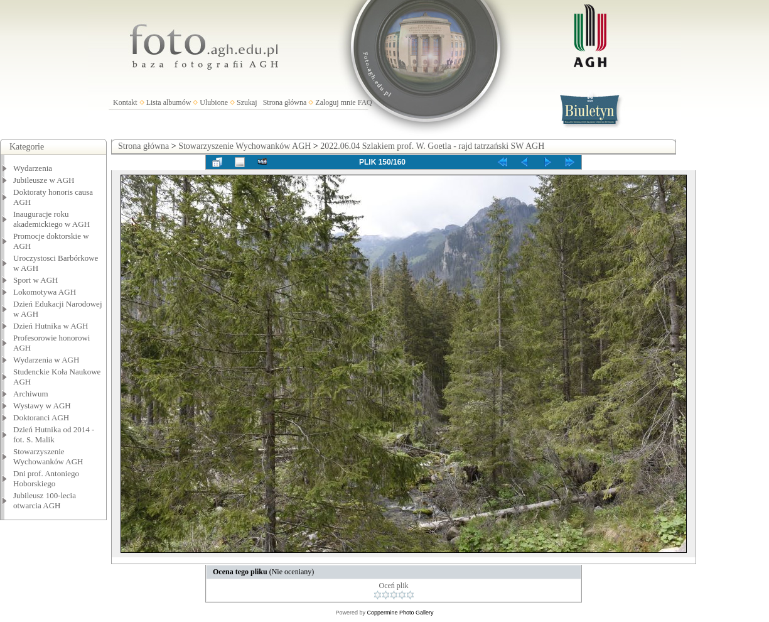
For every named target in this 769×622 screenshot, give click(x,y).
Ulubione (214, 102)
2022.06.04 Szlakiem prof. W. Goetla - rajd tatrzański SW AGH (432, 146)
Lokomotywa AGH (44, 292)
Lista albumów (168, 102)
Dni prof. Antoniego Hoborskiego (46, 478)
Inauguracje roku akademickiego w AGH (51, 219)
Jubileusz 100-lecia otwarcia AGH (44, 500)
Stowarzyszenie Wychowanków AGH (48, 456)
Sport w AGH (35, 280)
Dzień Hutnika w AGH (51, 325)
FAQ (365, 102)
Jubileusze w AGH (44, 180)
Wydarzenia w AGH (46, 359)
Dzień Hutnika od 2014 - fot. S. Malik (53, 434)
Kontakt (125, 102)
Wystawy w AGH (42, 405)
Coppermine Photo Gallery (400, 612)
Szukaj (247, 102)
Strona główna (285, 102)
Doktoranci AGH (41, 417)
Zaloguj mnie (335, 102)
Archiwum (30, 393)
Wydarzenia (32, 168)
